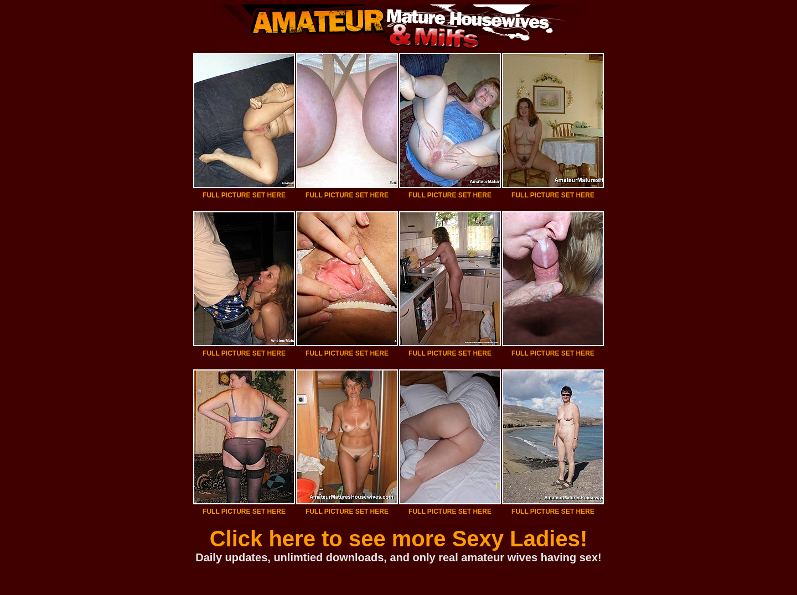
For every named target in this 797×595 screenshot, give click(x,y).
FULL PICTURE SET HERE (244, 195)
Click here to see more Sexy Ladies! (399, 538)
